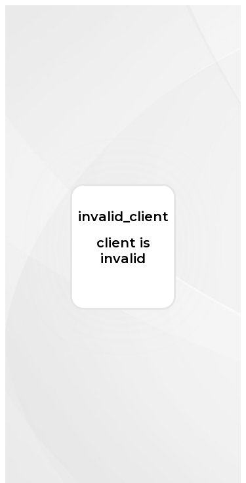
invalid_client (123, 216)
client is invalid (123, 250)
